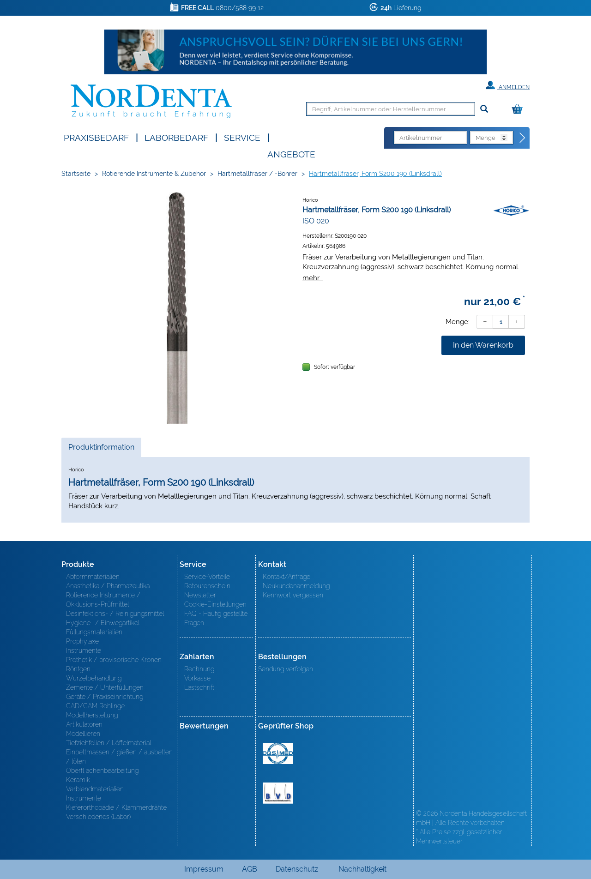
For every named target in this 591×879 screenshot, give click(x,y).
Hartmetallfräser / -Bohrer (257, 173)
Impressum (203, 869)
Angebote (291, 153)
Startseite (75, 173)
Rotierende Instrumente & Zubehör (154, 173)
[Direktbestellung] (523, 138)
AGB (249, 869)
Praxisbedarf (96, 136)
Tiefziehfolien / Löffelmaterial (108, 743)
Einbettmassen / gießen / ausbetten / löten (119, 756)
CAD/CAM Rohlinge (95, 706)
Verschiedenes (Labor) (98, 816)
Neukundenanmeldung (296, 586)
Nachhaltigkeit (362, 869)
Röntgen (78, 669)
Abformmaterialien (93, 576)
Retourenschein (207, 586)
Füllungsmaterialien (94, 632)
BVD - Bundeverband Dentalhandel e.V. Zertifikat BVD (278, 793)
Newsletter (200, 595)
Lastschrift (199, 687)
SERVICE (242, 136)
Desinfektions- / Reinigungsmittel (115, 613)
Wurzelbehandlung (93, 678)
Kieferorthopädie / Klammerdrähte (116, 807)
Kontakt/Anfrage (286, 576)
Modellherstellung (92, 715)
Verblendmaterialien (95, 789)
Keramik (78, 779)
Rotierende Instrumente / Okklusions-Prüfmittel (103, 599)
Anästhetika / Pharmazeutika (108, 586)
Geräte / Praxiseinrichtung (104, 696)
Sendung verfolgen (285, 669)
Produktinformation (101, 450)
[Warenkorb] (519, 109)
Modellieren (83, 733)
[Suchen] (484, 109)
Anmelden (508, 85)
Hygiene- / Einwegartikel (102, 622)
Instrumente (83, 650)
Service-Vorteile (207, 576)
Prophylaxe (82, 641)
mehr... (312, 278)
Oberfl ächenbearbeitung (102, 770)
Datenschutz (297, 869)
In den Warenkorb (483, 345)
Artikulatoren (84, 724)
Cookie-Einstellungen (215, 604)
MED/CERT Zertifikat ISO (278, 753)
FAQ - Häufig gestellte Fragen (215, 618)
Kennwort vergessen (293, 595)
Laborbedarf (176, 136)
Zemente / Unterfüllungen (105, 687)
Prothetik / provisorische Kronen (114, 659)
